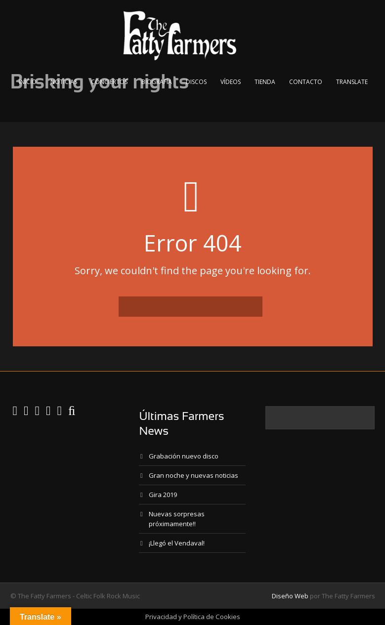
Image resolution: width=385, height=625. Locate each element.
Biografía (156, 82)
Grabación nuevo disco (183, 456)
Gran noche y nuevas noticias (193, 475)
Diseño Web (290, 595)
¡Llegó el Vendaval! (177, 543)
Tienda (265, 82)
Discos (196, 82)
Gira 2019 (163, 494)
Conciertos (109, 82)
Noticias (63, 82)
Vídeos (230, 82)
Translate (352, 82)
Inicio (28, 82)
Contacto (305, 82)
